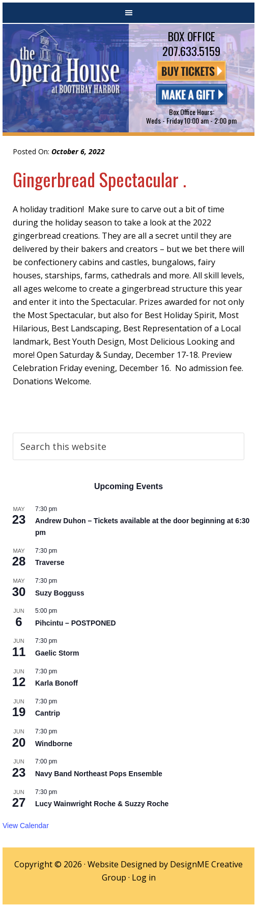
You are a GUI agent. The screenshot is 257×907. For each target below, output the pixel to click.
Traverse (50, 562)
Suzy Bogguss (59, 593)
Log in (144, 877)
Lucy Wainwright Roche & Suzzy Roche (101, 804)
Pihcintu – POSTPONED (75, 623)
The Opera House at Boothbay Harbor (65, 78)
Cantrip (47, 713)
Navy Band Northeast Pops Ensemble (98, 774)
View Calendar (26, 825)
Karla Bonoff (56, 683)
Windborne (53, 744)
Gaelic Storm (57, 653)
